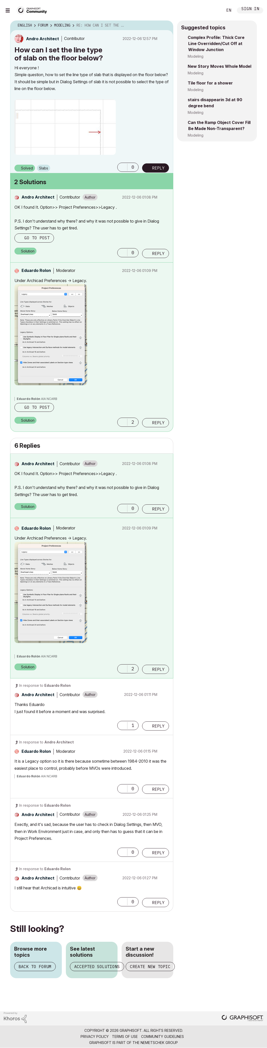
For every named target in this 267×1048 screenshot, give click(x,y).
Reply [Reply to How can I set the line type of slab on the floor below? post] (158, 167)
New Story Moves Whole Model (219, 66)
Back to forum (34, 966)
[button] (65, 127)
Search (213, 10)
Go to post (37, 237)
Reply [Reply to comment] (158, 253)
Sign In (250, 9)
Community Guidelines (162, 1036)
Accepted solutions (97, 966)
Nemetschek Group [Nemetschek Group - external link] (159, 1042)
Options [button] (166, 25)
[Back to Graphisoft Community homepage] (33, 10)
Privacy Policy (95, 1036)
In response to (45, 685)
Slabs (43, 168)
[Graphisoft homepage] (242, 1018)
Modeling (195, 56)
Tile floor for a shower (210, 82)
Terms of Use (125, 1036)
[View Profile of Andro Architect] (42, 38)
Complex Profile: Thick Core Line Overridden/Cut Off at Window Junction (216, 43)
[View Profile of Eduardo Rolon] (36, 270)
